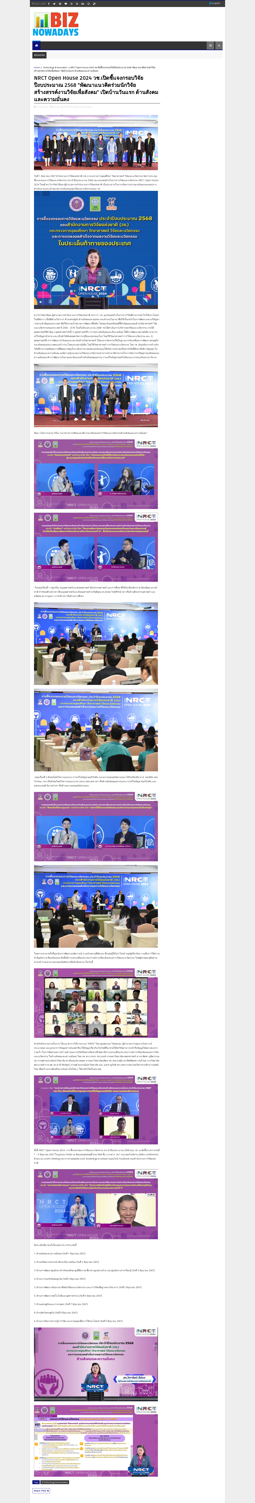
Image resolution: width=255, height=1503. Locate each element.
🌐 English (214, 3)
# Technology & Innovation (55, 1482)
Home (37, 67)
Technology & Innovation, (79, 106)
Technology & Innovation (55, 67)
